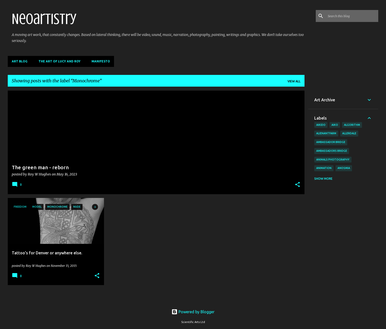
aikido (321, 124)
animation (324, 167)
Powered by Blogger (193, 312)
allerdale (349, 133)
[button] (297, 184)
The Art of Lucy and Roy (59, 61)
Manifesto (101, 61)
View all (294, 81)
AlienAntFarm (326, 133)
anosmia (344, 167)
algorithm (352, 124)
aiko (335, 124)
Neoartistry (44, 19)
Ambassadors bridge (331, 150)
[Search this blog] (352, 16)
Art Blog (20, 61)
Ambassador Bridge (330, 142)
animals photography (333, 159)
